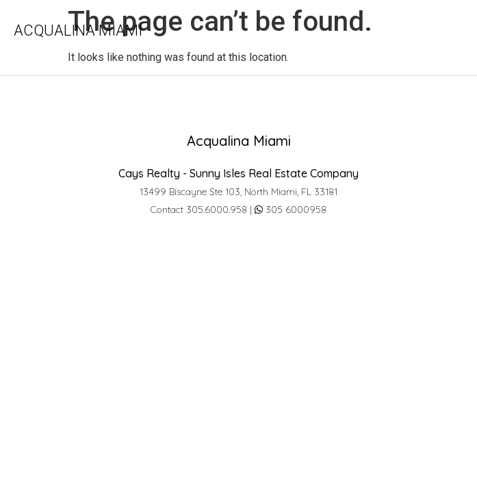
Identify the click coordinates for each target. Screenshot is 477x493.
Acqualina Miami (78, 30)
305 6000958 (290, 209)
